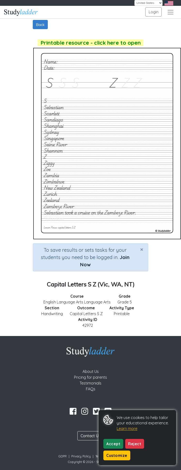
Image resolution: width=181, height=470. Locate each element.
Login (153, 11)
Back (40, 24)
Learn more (127, 428)
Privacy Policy (81, 456)
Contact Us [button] (90, 435)
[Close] (141, 249)
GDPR (62, 456)
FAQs (90, 388)
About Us (90, 371)
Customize (116, 455)
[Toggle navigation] (170, 12)
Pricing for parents (90, 377)
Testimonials (90, 383)
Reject (134, 443)
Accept (113, 443)
